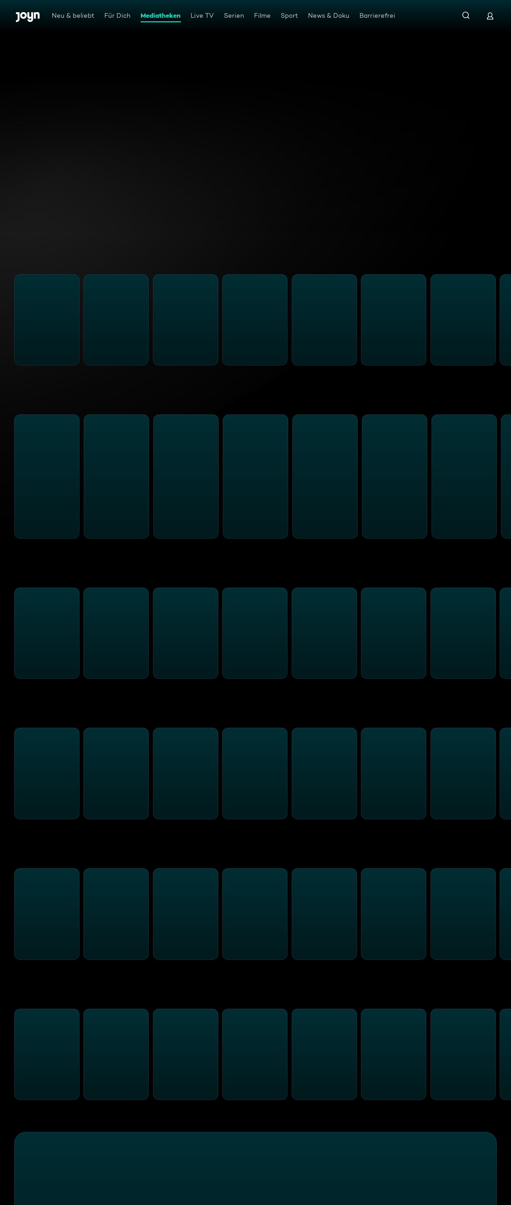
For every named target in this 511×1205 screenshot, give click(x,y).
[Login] (490, 16)
